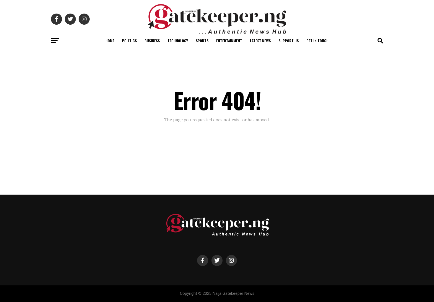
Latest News (260, 40)
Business (152, 40)
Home (109, 40)
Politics (129, 40)
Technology (177, 40)
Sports (202, 40)
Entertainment (229, 40)
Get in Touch (317, 40)
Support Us (288, 40)
